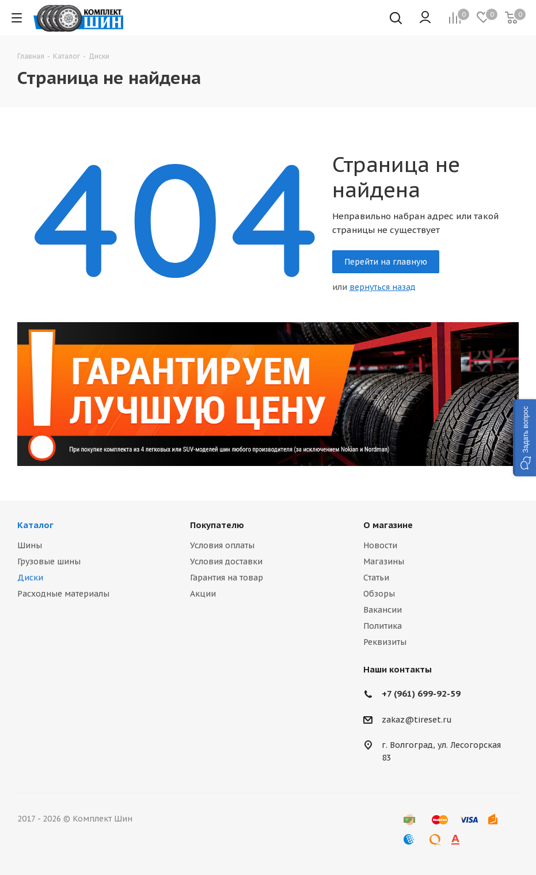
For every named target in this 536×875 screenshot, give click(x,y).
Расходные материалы (63, 594)
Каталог (35, 524)
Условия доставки (226, 561)
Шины (29, 545)
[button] (524, 437)
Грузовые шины (49, 561)
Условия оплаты (222, 545)
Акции (203, 594)
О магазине (388, 524)
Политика (382, 626)
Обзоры (379, 594)
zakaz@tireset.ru (417, 719)
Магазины (383, 561)
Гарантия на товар (226, 577)
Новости (380, 545)
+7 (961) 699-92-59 (421, 693)
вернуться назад (382, 287)
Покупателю (217, 524)
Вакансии (382, 610)
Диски (30, 577)
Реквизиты (384, 642)
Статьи (376, 577)
